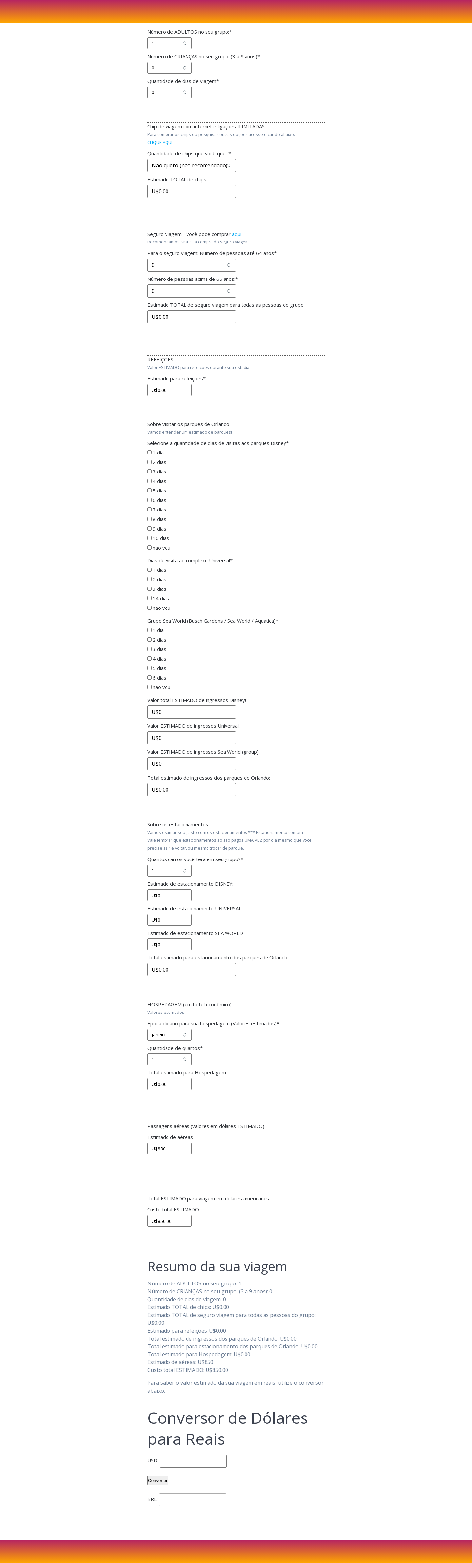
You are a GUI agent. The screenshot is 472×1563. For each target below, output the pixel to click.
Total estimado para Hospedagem (187, 1072)
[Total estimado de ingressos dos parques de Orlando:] (192, 789)
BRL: (153, 1499)
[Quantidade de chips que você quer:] (192, 165)
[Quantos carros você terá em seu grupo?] (170, 871)
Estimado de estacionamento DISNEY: (190, 883)
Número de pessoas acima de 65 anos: (193, 279)
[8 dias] (150, 519)
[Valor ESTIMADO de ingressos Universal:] (192, 737)
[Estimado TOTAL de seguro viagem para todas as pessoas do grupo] (192, 316)
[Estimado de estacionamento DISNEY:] (170, 895)
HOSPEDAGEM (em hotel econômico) (190, 1004)
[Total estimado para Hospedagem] (170, 1084)
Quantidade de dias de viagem (183, 81)
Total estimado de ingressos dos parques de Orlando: (209, 777)
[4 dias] (150, 481)
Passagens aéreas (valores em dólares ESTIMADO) (206, 1126)
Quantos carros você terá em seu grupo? (195, 859)
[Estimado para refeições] (170, 390)
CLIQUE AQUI (160, 142)
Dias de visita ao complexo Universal (190, 560)
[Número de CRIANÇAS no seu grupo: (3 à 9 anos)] (170, 68)
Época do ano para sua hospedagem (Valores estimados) (213, 1023)
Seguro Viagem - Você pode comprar (194, 234)
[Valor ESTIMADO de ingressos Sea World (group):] (192, 763)
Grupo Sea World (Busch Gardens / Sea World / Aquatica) (213, 620)
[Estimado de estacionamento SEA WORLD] (170, 944)
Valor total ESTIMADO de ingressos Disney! (197, 700)
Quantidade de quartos (175, 1048)
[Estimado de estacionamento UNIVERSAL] (170, 920)
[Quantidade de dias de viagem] (170, 92)
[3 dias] (150, 471)
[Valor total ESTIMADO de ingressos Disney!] (192, 712)
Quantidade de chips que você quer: (189, 153)
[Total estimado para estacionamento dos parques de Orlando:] (192, 969)
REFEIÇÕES (160, 359)
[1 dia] (150, 452)
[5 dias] (150, 490)
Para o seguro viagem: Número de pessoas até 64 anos (212, 253)
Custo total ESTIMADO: (174, 1209)
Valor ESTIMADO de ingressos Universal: (194, 726)
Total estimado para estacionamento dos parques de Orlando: (218, 957)
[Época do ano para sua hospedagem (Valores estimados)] (170, 1035)
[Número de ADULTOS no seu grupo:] (170, 43)
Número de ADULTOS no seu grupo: (190, 32)
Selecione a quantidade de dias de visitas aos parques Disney (218, 443)
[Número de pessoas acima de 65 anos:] (192, 291)
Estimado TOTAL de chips (177, 179)
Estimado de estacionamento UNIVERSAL (194, 908)
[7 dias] (150, 509)
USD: (153, 1460)
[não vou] (150, 608)
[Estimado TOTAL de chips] (192, 191)
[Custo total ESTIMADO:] (170, 1221)
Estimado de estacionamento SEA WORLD (195, 933)
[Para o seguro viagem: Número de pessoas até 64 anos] (192, 265)
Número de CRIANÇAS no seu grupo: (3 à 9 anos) (204, 56)
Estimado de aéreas (170, 1137)
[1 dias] (150, 570)
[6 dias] (150, 500)
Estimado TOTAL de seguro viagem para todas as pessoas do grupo (226, 304)
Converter (157, 1480)
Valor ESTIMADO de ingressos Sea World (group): (204, 751)
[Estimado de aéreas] (170, 1148)
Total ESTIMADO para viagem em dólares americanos (208, 1198)
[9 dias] (150, 528)
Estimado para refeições (177, 378)
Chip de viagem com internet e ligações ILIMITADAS (206, 126)
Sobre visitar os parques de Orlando (188, 424)
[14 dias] (150, 598)
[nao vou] (150, 547)
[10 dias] (150, 538)
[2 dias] (150, 462)
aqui (236, 234)
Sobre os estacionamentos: (178, 824)
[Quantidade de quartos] (170, 1059)
